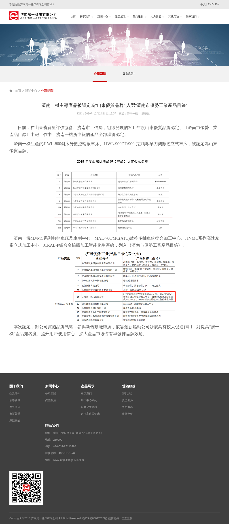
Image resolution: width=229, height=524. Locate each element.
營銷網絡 (127, 393)
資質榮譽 (14, 413)
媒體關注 (129, 73)
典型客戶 (127, 400)
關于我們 (86, 16)
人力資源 (157, 16)
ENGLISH (214, 4)
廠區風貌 (14, 420)
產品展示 (122, 16)
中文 (203, 4)
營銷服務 (139, 16)
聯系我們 (192, 16)
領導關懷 (14, 400)
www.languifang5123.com (68, 459)
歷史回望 (14, 407)
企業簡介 (14, 393)
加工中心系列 (89, 400)
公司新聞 (100, 73)
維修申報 (127, 413)
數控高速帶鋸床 (90, 413)
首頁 (73, 16)
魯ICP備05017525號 (94, 518)
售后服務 (127, 407)
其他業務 (175, 16)
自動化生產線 (89, 407)
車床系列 (86, 393)
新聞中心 (104, 16)
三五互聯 (127, 518)
